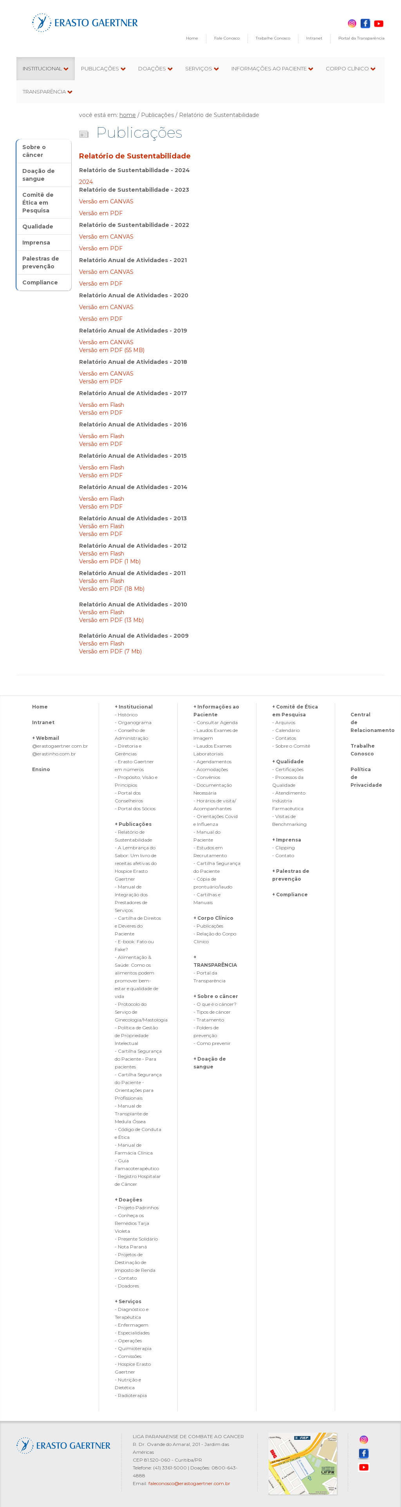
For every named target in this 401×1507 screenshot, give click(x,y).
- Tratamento (208, 1020)
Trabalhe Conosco (273, 38)
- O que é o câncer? (215, 1004)
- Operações (128, 1340)
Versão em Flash (101, 404)
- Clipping (283, 848)
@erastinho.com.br (54, 754)
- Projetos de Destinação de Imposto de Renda (135, 1262)
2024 (86, 181)
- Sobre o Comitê (291, 746)
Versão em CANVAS (106, 236)
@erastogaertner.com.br (60, 746)
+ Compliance (290, 894)
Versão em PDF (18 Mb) (112, 588)
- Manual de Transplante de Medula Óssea (131, 1113)
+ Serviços (128, 1301)
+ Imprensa (286, 840)
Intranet (314, 38)
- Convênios (206, 777)
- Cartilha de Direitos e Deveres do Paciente (138, 926)
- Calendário (286, 730)
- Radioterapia (131, 1395)
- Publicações (208, 926)
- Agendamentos (212, 761)
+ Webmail (45, 738)
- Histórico (126, 715)
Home (192, 38)
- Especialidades (132, 1333)
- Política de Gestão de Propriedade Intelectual (136, 1035)
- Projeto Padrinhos (137, 1207)
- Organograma (133, 722)
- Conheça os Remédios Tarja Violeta (132, 1223)
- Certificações (287, 769)
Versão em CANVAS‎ (107, 201)
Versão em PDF (101, 213)
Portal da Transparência (361, 38)
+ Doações (128, 1200)
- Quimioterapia (133, 1348)
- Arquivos (283, 722)
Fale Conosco (227, 38)
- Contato (126, 1278)
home (127, 115)
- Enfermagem (131, 1325)
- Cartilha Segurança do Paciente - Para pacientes (138, 1059)
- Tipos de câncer (212, 1012)
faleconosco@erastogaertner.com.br (189, 1483)
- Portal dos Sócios (135, 808)
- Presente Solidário (136, 1239)
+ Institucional (134, 707)
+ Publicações (133, 824)
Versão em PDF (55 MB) (112, 350)
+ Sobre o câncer (215, 996)
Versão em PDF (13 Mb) (111, 620)
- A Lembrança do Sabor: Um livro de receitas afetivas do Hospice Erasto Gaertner (136, 863)
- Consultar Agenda (215, 722)
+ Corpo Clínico (213, 918)
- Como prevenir (212, 1043)
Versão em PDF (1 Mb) (110, 561)
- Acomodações (210, 769)
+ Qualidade (288, 761)
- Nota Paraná (131, 1247)
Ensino (41, 769)
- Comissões (128, 1356)
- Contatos (284, 738)
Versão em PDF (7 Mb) (110, 651)
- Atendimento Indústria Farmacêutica (288, 800)
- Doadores (127, 1286)
